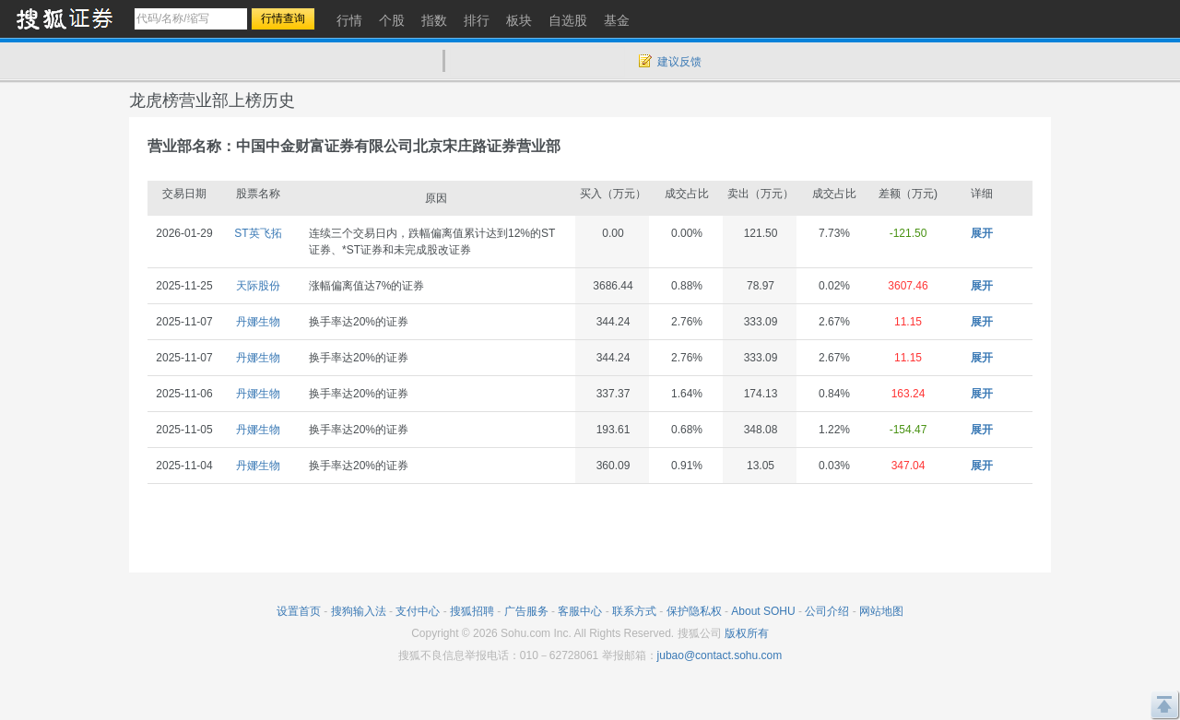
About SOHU (763, 611)
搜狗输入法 (358, 611)
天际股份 (258, 285)
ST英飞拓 (257, 233)
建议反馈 (679, 61)
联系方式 (634, 611)
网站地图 (881, 611)
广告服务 (526, 611)
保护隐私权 (694, 611)
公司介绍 (827, 611)
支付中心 (417, 611)
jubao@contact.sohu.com (720, 655)
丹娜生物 (258, 321)
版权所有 (747, 633)
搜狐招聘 (472, 611)
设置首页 (299, 611)
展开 (982, 233)
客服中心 (580, 611)
